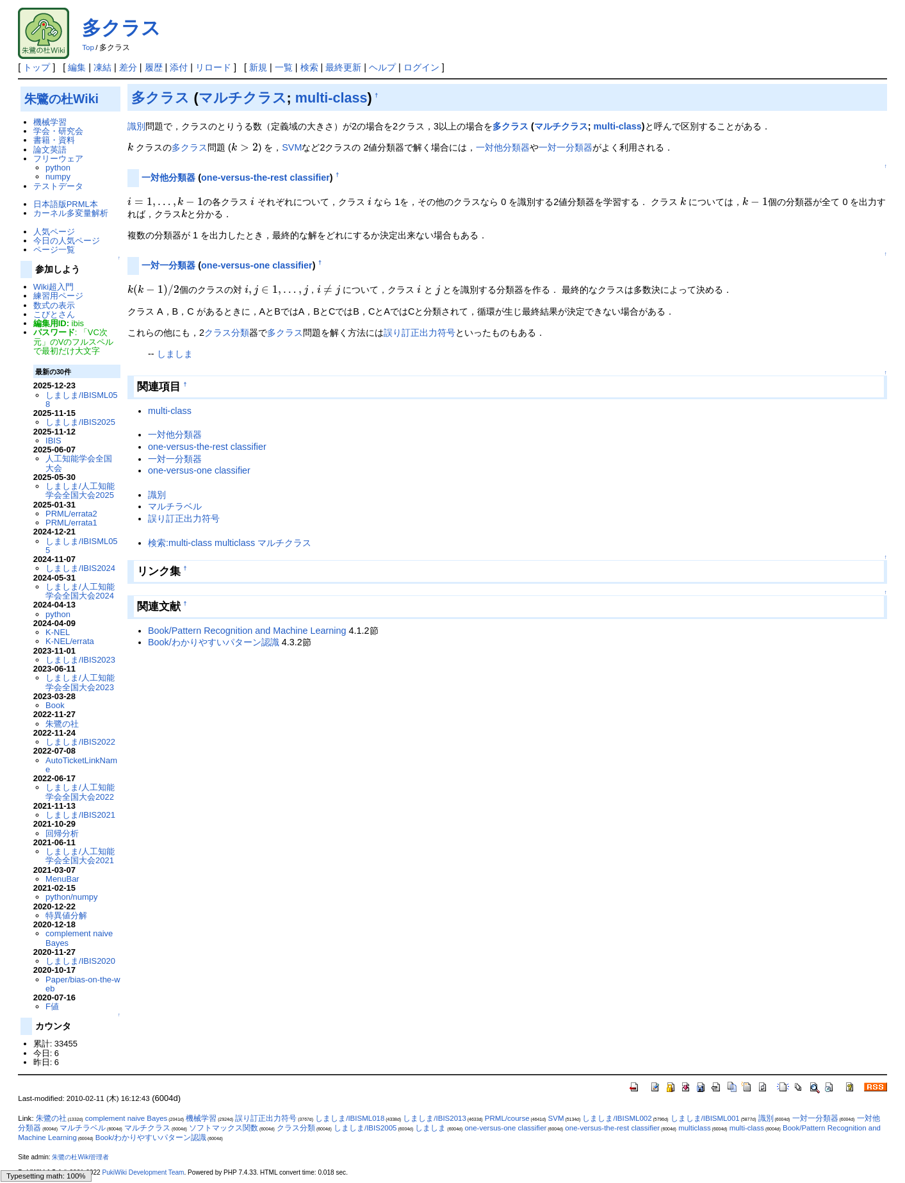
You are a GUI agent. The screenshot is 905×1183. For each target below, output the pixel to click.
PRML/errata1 (71, 522)
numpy (57, 176)
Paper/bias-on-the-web (82, 984)
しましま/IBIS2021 (80, 815)
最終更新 (343, 67)
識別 (136, 126)
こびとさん (54, 314)
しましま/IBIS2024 (80, 568)
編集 (77, 67)
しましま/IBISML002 (616, 1118)
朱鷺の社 (62, 724)
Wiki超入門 (53, 287)
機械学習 (50, 122)
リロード (213, 67)
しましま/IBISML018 (349, 1118)
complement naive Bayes (79, 938)
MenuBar (62, 879)
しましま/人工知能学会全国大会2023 (80, 682)
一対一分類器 (565, 147)
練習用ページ (58, 296)
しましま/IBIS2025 (80, 422)
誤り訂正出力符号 (419, 332)
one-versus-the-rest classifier (265, 177)
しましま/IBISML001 (705, 1118)
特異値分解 (66, 915)
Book (55, 705)
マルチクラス (243, 98)
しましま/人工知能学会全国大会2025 (80, 490)
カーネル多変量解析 (70, 213)
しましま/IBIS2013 (434, 1118)
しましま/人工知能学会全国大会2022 (80, 791)
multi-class (331, 98)
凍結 (102, 67)
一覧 (284, 67)
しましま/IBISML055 (81, 545)
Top (88, 47)
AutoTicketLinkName (81, 765)
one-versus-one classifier (257, 265)
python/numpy (71, 897)
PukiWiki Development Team (143, 1172)
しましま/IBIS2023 (80, 660)
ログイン (421, 67)
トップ (36, 67)
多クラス (121, 27)
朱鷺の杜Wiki (61, 99)
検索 (309, 67)
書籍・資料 (54, 140)
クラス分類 (226, 332)
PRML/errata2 (71, 513)
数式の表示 (54, 305)
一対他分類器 (503, 147)
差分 (128, 67)
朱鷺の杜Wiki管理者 (80, 1157)
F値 (52, 1006)
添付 (179, 67)
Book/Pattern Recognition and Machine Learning (247, 630)
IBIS (53, 440)
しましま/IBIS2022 (80, 742)
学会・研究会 (58, 131)
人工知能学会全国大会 (78, 463)
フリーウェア (58, 158)
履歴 (154, 67)
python (57, 167)
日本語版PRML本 (65, 204)
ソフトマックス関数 (223, 1128)
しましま (175, 354)
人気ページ (54, 231)
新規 (258, 67)
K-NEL (57, 632)
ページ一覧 (54, 249)
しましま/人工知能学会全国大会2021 (80, 856)
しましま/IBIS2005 (365, 1128)
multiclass (694, 1128)
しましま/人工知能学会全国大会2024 (80, 591)
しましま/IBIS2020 (80, 961)
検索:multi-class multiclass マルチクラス (229, 543)
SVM (292, 147)
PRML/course (507, 1118)
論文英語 (50, 149)
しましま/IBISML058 (81, 399)
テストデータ (58, 186)
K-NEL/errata (69, 641)
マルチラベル (175, 506)
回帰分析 (62, 833)
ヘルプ (382, 67)
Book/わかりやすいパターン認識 (213, 642)
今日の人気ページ (66, 240)
